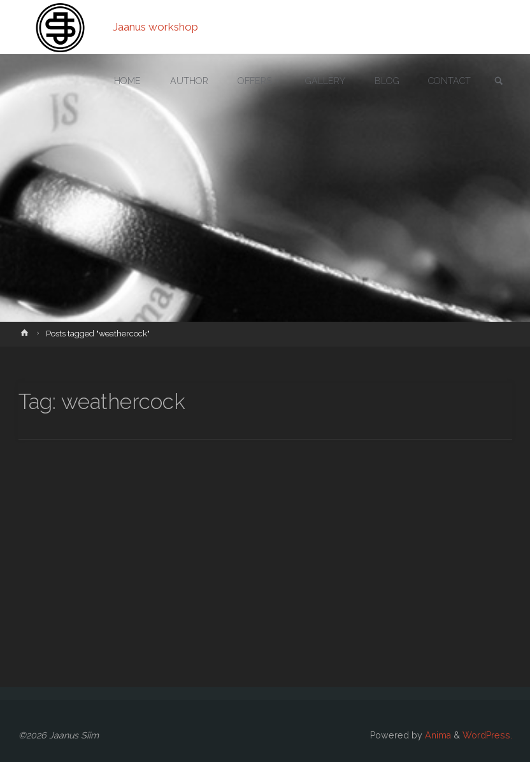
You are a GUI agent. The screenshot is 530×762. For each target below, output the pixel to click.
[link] (498, 82)
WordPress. (487, 735)
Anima (436, 735)
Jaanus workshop (155, 26)
